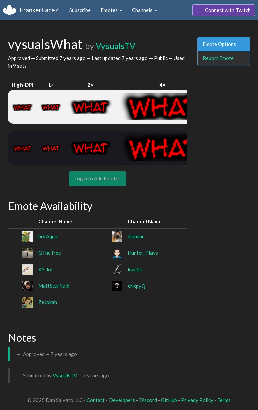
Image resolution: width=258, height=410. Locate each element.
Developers (122, 400)
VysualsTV (115, 46)
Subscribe (80, 10)
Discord (148, 400)
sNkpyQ (136, 286)
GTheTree (49, 253)
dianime (136, 236)
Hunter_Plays (143, 253)
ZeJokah (47, 302)
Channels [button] (144, 10)
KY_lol (45, 269)
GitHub (169, 400)
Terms (224, 400)
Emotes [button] (111, 10)
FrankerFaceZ (39, 10)
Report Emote (218, 58)
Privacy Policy (197, 400)
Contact (96, 400)
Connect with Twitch (224, 10)
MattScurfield (53, 286)
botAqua (47, 236)
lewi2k (135, 269)
